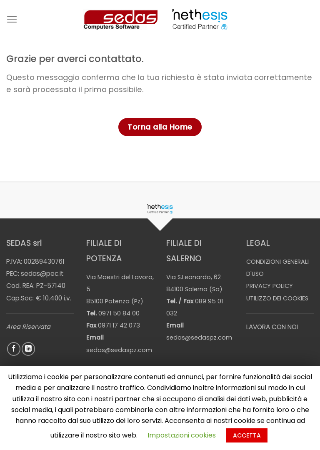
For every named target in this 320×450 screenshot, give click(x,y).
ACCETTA (247, 435)
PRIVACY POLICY (269, 286)
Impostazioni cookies (182, 435)
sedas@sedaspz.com (119, 350)
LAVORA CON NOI (272, 326)
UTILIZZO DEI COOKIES (277, 298)
